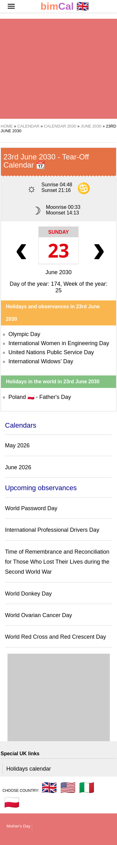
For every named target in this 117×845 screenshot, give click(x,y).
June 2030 (58, 272)
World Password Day (31, 508)
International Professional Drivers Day (52, 530)
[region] (58, 69)
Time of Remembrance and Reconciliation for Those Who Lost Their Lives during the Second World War (57, 562)
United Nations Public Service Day (51, 352)
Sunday (58, 232)
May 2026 (17, 445)
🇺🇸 (68, 787)
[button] (11, 6)
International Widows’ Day (40, 361)
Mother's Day (18, 826)
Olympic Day (24, 334)
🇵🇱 (12, 802)
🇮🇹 (87, 787)
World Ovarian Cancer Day (38, 615)
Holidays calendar (28, 769)
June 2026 (18, 467)
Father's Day (55, 397)
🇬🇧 (65, 6)
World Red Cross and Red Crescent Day (55, 637)
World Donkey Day (28, 594)
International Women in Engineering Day (58, 343)
